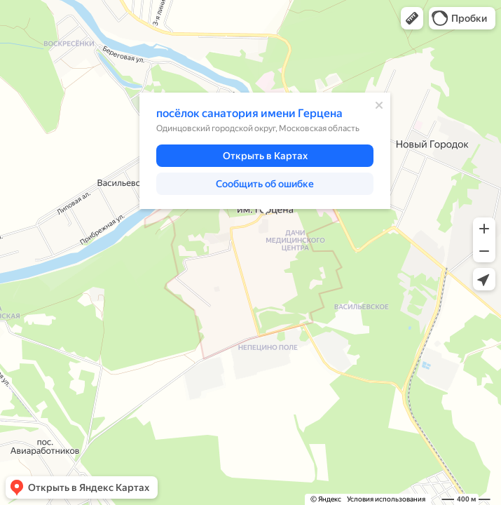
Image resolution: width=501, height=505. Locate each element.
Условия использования (386, 499)
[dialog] (264, 151)
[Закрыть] (379, 105)
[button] (412, 18)
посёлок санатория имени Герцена (249, 113)
